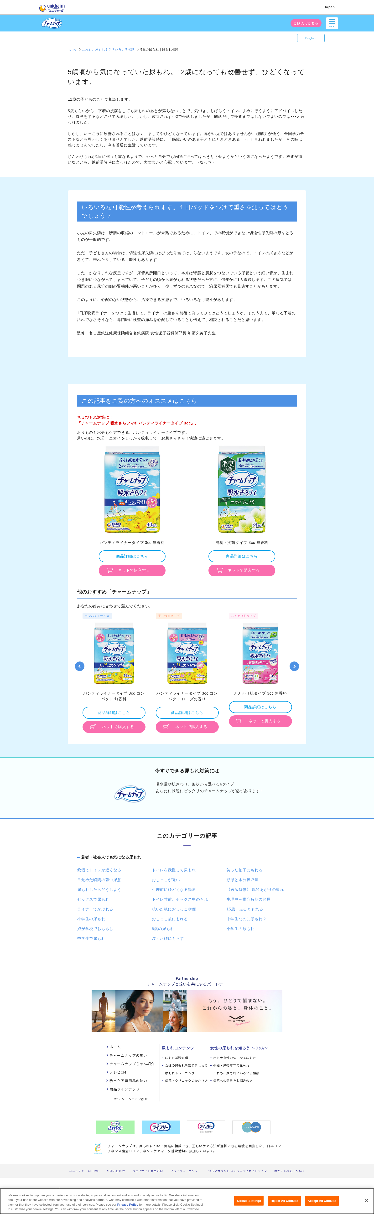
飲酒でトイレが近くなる (99, 870)
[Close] (366, 1203)
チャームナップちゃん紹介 (132, 1063)
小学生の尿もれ (91, 919)
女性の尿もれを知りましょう (186, 1065)
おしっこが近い (166, 880)
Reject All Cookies (284, 1203)
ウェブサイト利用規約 (147, 1171)
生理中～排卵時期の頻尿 (249, 899)
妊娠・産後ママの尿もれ (231, 1065)
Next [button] (294, 666)
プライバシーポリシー (185, 1171)
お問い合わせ (116, 1171)
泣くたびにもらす (168, 938)
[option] (132, 510)
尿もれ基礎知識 (176, 1057)
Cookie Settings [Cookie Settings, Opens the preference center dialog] (249, 1203)
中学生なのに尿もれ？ (247, 919)
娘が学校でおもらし (95, 929)
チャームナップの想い (128, 1055)
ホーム (115, 1046)
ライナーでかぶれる (95, 909)
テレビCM (117, 1072)
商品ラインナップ (124, 1088)
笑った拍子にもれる (245, 870)
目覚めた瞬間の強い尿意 (99, 880)
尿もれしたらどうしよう (99, 890)
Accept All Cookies (322, 1203)
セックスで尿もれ (93, 899)
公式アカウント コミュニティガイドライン (237, 1171)
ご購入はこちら (306, 23)
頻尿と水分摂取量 (243, 880)
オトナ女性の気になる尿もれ (234, 1057)
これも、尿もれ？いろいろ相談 (236, 1073)
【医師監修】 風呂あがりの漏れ (255, 890)
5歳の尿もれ (163, 929)
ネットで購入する (134, 570)
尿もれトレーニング (180, 1073)
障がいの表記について (289, 1171)
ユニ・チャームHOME (84, 1171)
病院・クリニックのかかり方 (186, 1080)
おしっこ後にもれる (170, 919)
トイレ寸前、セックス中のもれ (180, 899)
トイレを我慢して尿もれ (174, 870)
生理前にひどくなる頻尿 (174, 890)
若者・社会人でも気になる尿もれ (111, 857)
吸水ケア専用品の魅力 (128, 1080)
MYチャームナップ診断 (131, 1099)
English (311, 38)
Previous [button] (79, 666)
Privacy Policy (127, 1207)
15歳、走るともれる (245, 909)
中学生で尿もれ (91, 938)
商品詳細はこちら (132, 556)
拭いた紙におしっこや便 (174, 909)
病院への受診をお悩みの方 (233, 1080)
